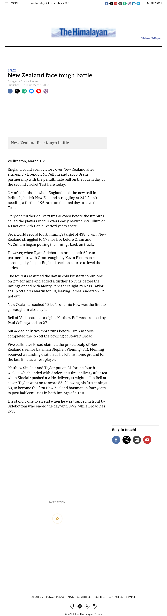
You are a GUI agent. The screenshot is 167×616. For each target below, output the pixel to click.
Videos (145, 38)
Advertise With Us (79, 596)
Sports (12, 69)
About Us (37, 596)
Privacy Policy (55, 596)
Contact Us (115, 596)
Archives (99, 596)
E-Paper (156, 38)
